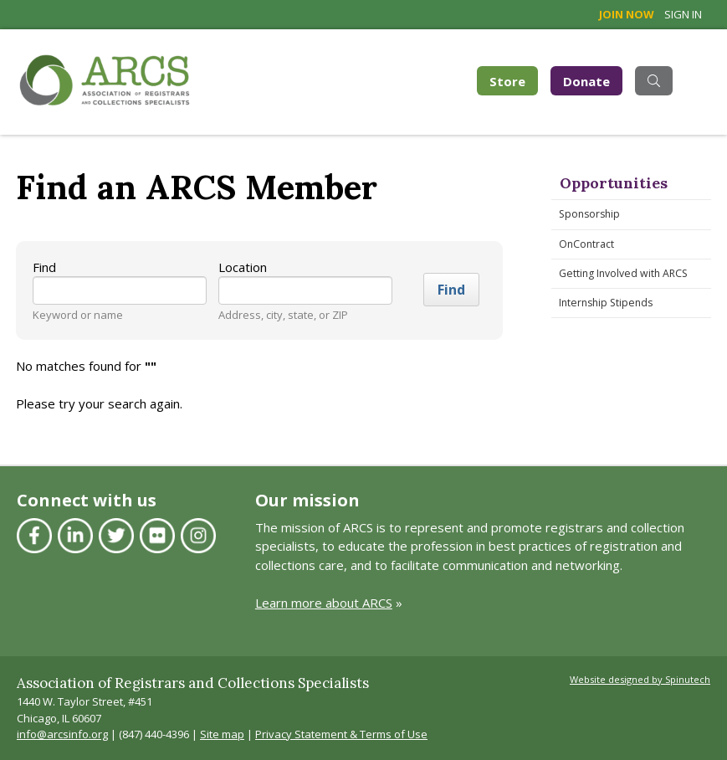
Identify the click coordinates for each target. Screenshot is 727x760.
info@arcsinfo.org (62, 734)
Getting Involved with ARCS (623, 273)
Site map (222, 734)
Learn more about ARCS (323, 602)
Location (242, 267)
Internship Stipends (606, 302)
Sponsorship (589, 214)
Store (513, 80)
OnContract (586, 244)
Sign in (683, 14)
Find (44, 267)
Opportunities (614, 183)
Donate (586, 81)
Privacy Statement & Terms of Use (341, 734)
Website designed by (640, 679)
